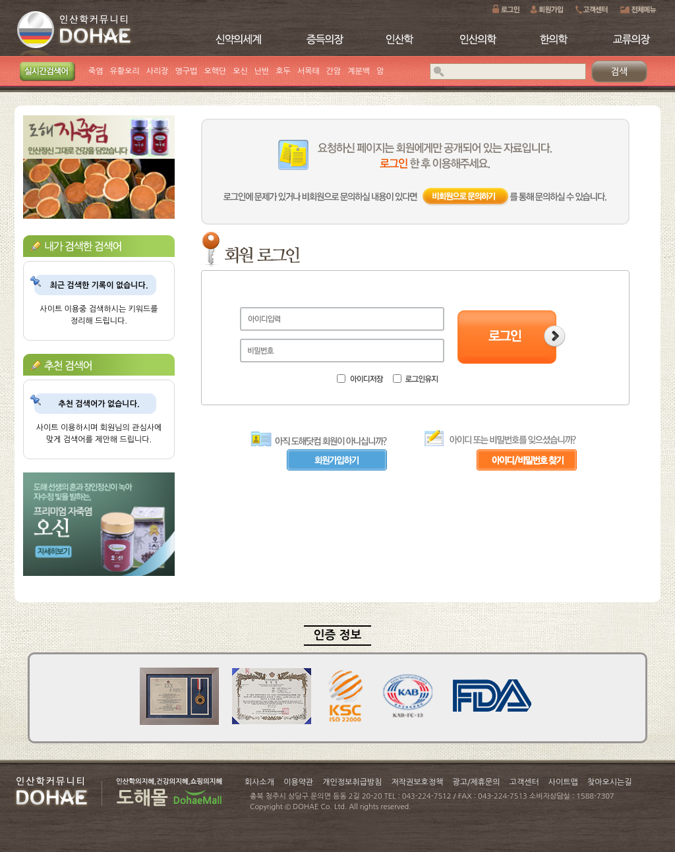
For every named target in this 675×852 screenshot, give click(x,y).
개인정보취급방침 (352, 782)
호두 (283, 71)
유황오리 (125, 71)
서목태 (308, 71)
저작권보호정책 (418, 782)
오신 (240, 71)
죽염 (95, 71)
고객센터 (524, 782)
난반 (262, 71)
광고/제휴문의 (476, 782)
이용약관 (298, 782)
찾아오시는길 (609, 782)
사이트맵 (563, 782)
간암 (333, 71)
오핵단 (215, 71)
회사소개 (259, 782)
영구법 (186, 71)
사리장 (157, 71)
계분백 (358, 71)
